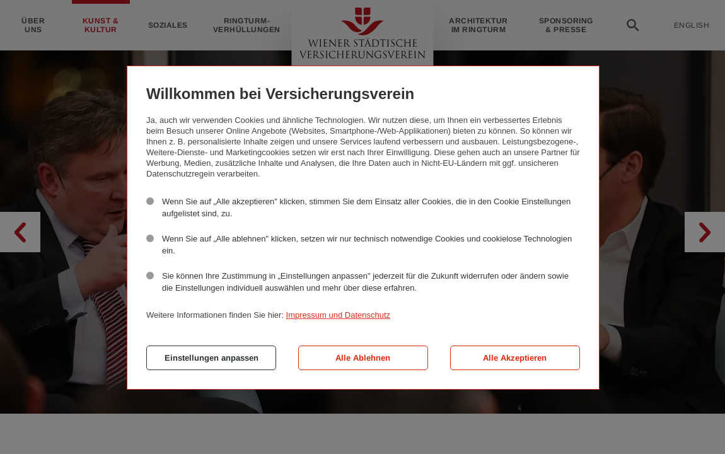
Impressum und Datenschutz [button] (338, 315)
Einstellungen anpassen (211, 358)
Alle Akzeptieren (515, 358)
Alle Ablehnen (362, 358)
